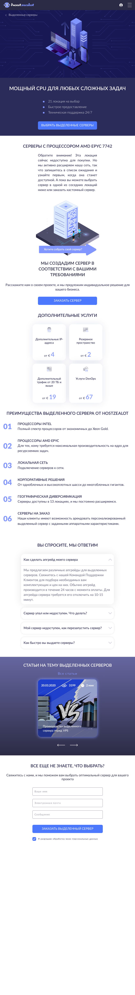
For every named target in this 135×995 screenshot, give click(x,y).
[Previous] (61, 745)
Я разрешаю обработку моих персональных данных (65, 839)
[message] (67, 814)
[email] (67, 803)
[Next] (74, 745)
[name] (67, 791)
